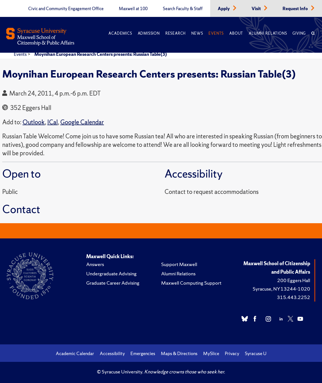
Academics (120, 33)
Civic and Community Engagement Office (66, 9)
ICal (52, 122)
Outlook (34, 122)
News (197, 33)
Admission (149, 33)
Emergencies (142, 353)
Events (216, 33)
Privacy (232, 353)
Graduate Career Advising (112, 283)
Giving (299, 33)
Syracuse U (256, 353)
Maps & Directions (179, 353)
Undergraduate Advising (111, 273)
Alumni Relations (268, 33)
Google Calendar (82, 122)
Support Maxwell (179, 264)
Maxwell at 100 (133, 9)
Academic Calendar (75, 353)
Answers (95, 264)
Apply (224, 9)
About (236, 33)
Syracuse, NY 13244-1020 (281, 288)
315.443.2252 (293, 297)
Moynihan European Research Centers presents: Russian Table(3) (100, 54)
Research (175, 33)
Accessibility (112, 353)
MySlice (211, 353)
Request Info (296, 9)
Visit (257, 9)
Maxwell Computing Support (191, 283)
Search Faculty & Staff (183, 9)
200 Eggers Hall (293, 280)
